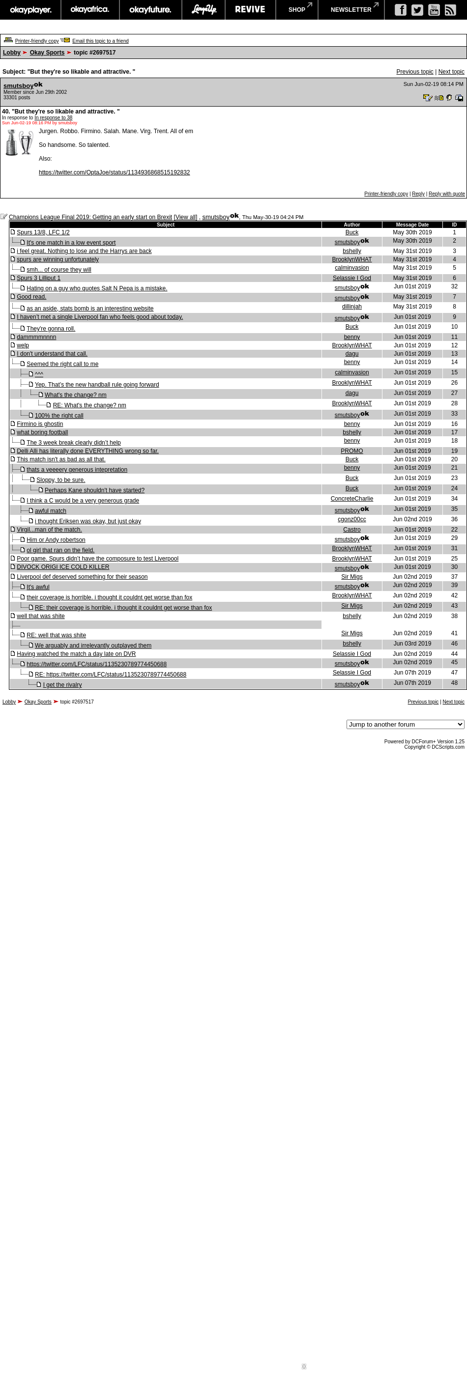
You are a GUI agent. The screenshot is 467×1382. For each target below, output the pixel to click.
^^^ (39, 374)
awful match (50, 511)
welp (23, 345)
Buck (352, 232)
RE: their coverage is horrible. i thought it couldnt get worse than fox (123, 607)
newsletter (351, 9)
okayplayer (30, 10)
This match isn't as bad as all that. (61, 459)
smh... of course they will (59, 269)
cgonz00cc (352, 519)
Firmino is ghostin (40, 424)
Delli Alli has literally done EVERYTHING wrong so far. (88, 451)
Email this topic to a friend (100, 41)
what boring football (42, 432)
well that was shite (40, 616)
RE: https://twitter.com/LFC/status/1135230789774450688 (110, 674)
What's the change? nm (76, 395)
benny (352, 337)
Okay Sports (47, 52)
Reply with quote (447, 194)
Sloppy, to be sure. (60, 480)
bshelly (352, 251)
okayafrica (90, 10)
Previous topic (414, 71)
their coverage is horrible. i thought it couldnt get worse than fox (109, 597)
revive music (250, 10)
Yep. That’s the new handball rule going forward (97, 384)
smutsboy (18, 85)
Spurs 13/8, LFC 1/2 (43, 232)
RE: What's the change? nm (89, 405)
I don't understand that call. (52, 353)
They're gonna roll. (51, 328)
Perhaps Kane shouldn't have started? (95, 490)
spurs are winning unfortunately (58, 259)
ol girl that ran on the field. (60, 550)
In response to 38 (53, 117)
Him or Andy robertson (56, 539)
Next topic (451, 71)
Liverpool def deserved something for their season (82, 576)
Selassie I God (352, 278)
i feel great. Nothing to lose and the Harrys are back (84, 251)
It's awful (38, 587)
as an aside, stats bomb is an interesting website (90, 308)
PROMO (352, 451)
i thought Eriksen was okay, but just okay (88, 521)
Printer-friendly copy (37, 41)
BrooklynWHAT (352, 259)
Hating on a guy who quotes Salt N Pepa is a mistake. (97, 288)
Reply (418, 194)
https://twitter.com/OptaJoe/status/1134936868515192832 (114, 172)
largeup (203, 10)
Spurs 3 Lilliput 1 (38, 278)
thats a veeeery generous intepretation (77, 469)
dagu (352, 353)
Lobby (12, 52)
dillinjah (352, 306)
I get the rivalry (62, 684)
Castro (351, 529)
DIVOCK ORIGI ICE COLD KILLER (63, 567)
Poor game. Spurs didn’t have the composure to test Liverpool (97, 558)
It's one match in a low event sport (71, 242)
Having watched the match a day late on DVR (76, 653)
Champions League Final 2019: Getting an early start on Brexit (90, 217)
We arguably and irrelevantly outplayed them (93, 645)
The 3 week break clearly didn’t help (73, 442)
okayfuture (150, 10)
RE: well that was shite (56, 635)
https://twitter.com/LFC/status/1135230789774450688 (97, 664)
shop (297, 9)
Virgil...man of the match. (49, 529)
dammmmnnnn (36, 337)
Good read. (31, 296)
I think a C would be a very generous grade (83, 500)
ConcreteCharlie (352, 498)
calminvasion (352, 267)
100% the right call (59, 415)
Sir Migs (351, 576)
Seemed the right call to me (62, 364)
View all (185, 217)
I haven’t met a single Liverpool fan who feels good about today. (100, 316)
